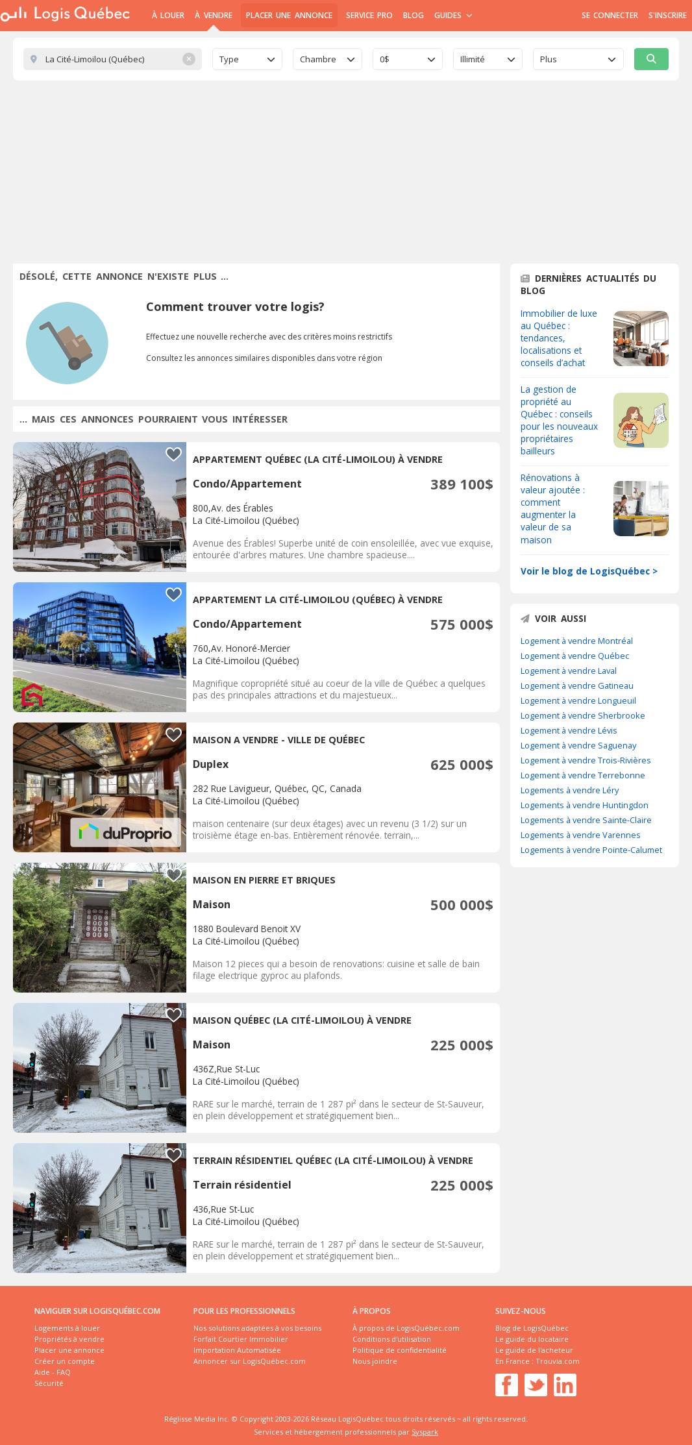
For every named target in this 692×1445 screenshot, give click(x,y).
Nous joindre (374, 1361)
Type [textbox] (229, 59)
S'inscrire (668, 15)
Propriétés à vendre (69, 1339)
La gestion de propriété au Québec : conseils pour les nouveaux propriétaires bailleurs (559, 420)
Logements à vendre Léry (570, 790)
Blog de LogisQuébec (532, 1328)
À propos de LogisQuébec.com (406, 1328)
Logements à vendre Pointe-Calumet (591, 850)
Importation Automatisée (237, 1350)
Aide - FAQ (52, 1372)
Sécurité (49, 1383)
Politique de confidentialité (399, 1350)
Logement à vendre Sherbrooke (583, 715)
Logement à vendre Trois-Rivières (586, 760)
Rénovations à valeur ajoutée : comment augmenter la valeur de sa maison (553, 508)
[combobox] (247, 59)
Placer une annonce (289, 15)
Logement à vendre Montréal (577, 641)
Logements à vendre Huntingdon (585, 805)
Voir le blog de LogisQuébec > (589, 571)
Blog (413, 15)
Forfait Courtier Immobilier (240, 1339)
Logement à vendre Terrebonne (583, 775)
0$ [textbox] (384, 59)
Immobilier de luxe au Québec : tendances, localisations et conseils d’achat (559, 338)
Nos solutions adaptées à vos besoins (257, 1328)
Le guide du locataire (532, 1339)
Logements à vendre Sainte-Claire (586, 820)
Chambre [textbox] (318, 59)
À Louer (168, 15)
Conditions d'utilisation (391, 1339)
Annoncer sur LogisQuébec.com (249, 1361)
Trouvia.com (558, 1361)
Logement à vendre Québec (575, 655)
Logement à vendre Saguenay (578, 745)
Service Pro (369, 15)
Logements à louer (67, 1328)
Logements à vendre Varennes (581, 835)
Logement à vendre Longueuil (578, 700)
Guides (453, 15)
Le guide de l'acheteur (534, 1350)
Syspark (425, 1432)
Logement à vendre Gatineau (577, 685)
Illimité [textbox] (472, 59)
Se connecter (610, 15)
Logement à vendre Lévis (569, 730)
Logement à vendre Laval (569, 670)
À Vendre (213, 15)
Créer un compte (64, 1361)
